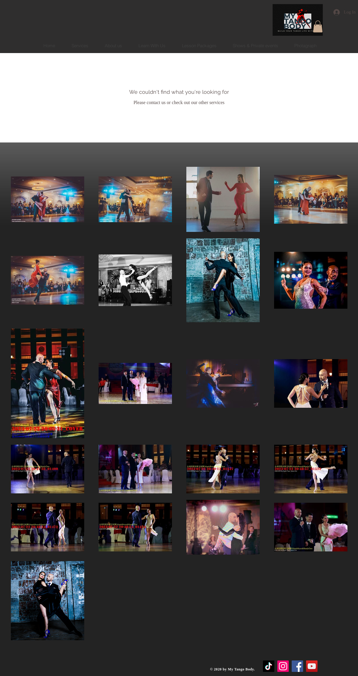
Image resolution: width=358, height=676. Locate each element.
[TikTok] (268, 666)
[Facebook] (297, 666)
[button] (318, 27)
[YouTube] (312, 666)
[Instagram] (283, 666)
